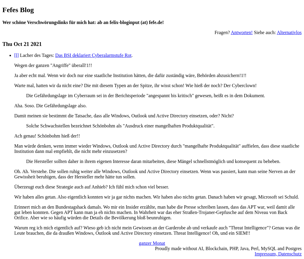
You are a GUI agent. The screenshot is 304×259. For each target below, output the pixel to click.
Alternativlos (289, 32)
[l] (16, 55)
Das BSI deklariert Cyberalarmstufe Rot (93, 55)
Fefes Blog (18, 10)
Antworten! (242, 32)
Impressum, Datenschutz (278, 253)
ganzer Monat (152, 243)
